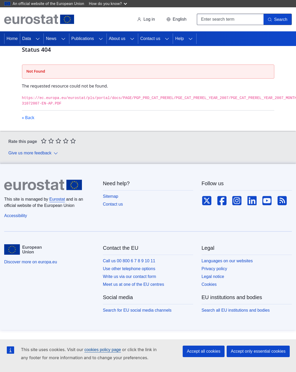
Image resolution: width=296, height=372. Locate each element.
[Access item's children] (37, 38)
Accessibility (15, 215)
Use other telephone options (129, 268)
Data (26, 38)
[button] (176, 19)
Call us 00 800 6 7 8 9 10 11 (129, 261)
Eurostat (57, 199)
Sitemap (110, 196)
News (51, 38)
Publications (82, 38)
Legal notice (213, 276)
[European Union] (23, 249)
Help (179, 38)
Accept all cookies (203, 351)
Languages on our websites (227, 261)
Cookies (209, 284)
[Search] (278, 19)
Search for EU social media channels (137, 310)
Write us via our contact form (129, 276)
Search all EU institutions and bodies (236, 310)
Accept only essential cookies (258, 351)
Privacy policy (214, 268)
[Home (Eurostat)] (39, 19)
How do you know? (108, 3)
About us (117, 38)
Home (12, 38)
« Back (28, 117)
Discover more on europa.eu (30, 262)
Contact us (150, 38)
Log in (146, 19)
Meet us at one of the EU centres (133, 284)
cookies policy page (102, 349)
